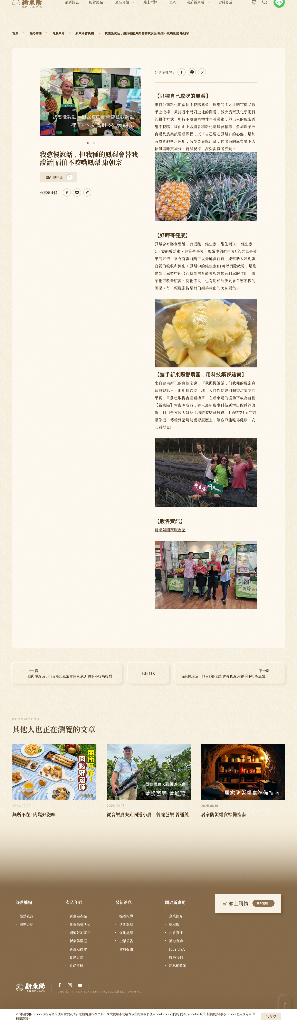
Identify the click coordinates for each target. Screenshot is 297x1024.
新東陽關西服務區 (170, 529)
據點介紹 (26, 924)
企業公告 (126, 941)
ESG (173, 14)
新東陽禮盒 (78, 949)
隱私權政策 (177, 966)
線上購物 (248, 903)
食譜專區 (76, 957)
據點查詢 (26, 916)
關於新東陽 (195, 14)
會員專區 (225, 14)
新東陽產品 (78, 916)
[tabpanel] (90, 102)
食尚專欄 (76, 966)
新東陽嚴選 (78, 941)
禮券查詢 (176, 941)
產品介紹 (122, 14)
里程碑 (174, 924)
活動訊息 (126, 924)
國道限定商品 (79, 933)
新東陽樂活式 (79, 924)
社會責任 (176, 933)
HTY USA (177, 949)
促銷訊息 (126, 933)
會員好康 (126, 949)
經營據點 (96, 14)
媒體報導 (126, 916)
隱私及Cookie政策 (193, 1014)
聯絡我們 (176, 957)
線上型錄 (150, 14)
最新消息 (72, 14)
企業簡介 (176, 916)
